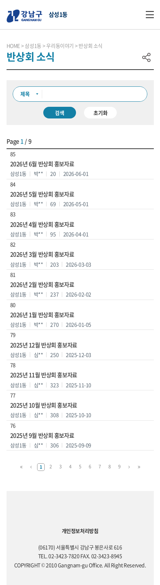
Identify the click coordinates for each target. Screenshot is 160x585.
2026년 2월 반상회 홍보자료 (42, 284)
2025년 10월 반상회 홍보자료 (43, 405)
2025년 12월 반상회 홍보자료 (43, 345)
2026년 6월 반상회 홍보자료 (42, 163)
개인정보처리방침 (80, 530)
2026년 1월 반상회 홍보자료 (42, 314)
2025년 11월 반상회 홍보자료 (43, 374)
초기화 (100, 112)
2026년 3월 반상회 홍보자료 (42, 254)
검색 (59, 112)
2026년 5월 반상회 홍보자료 (42, 194)
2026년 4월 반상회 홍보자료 (42, 224)
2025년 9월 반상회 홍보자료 (42, 435)
